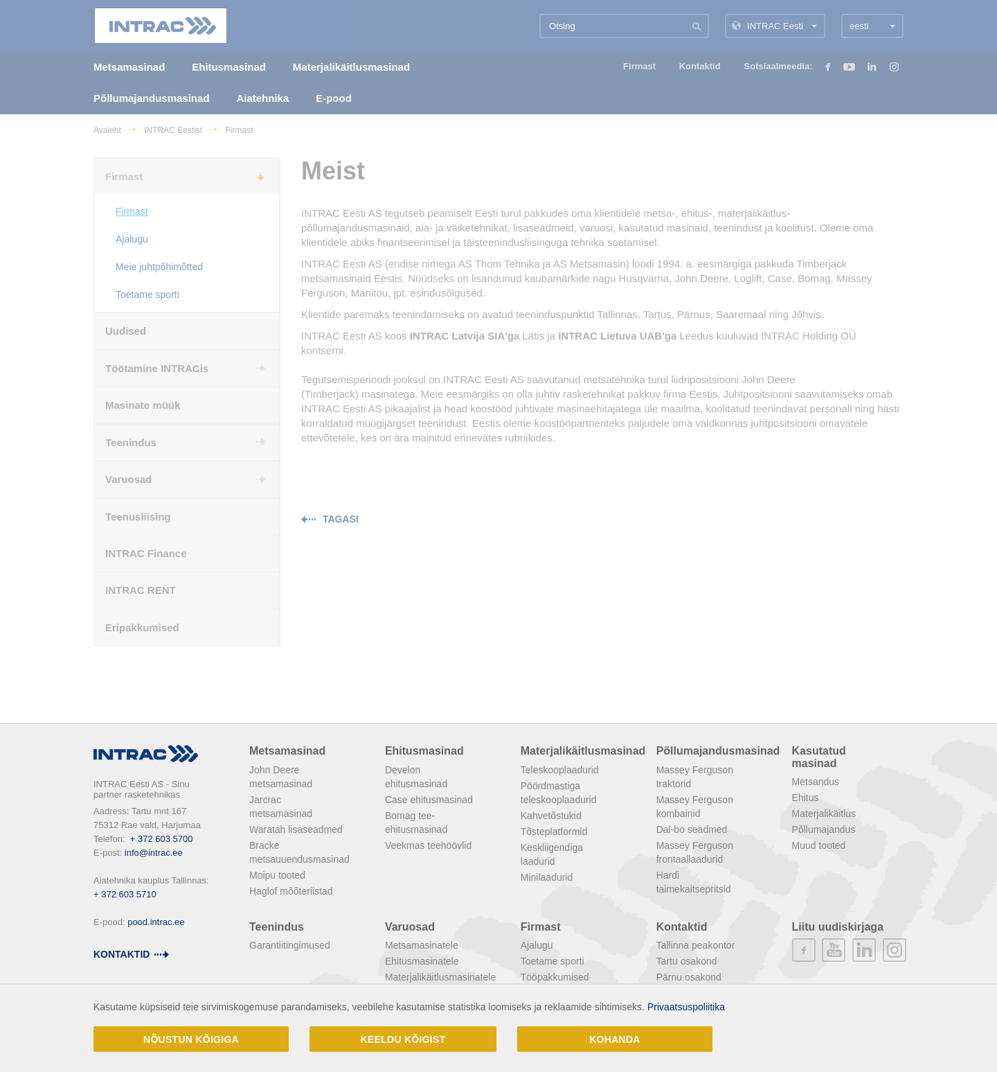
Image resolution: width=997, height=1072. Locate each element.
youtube (833, 950)
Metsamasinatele (421, 945)
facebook (804, 950)
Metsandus (815, 781)
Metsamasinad (287, 751)
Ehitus (805, 797)
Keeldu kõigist (403, 1039)
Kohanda (614, 1039)
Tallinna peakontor (695, 945)
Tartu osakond (686, 961)
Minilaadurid (547, 877)
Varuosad (410, 927)
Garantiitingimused (289, 945)
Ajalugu (537, 945)
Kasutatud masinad (819, 757)
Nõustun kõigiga (191, 1039)
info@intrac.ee (154, 852)
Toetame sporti (552, 961)
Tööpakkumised (555, 977)
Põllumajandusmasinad (718, 751)
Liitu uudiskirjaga (837, 927)
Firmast (541, 927)
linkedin (864, 950)
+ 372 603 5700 (161, 839)
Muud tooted (819, 845)
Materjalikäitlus (824, 813)
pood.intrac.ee (155, 922)
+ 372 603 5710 (124, 894)
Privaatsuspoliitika (686, 1006)
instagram (894, 950)
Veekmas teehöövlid (428, 845)
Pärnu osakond (688, 977)
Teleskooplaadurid (560, 769)
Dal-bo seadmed (692, 829)
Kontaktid (121, 954)
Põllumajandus (824, 829)
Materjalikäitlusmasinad (583, 751)
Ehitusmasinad (424, 751)
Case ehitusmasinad (429, 799)
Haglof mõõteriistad (291, 891)
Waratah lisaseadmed (296, 829)
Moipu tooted (277, 875)
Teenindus (276, 927)
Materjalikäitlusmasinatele (440, 977)
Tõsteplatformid (554, 831)
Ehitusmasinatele (422, 961)
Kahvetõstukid (551, 815)
